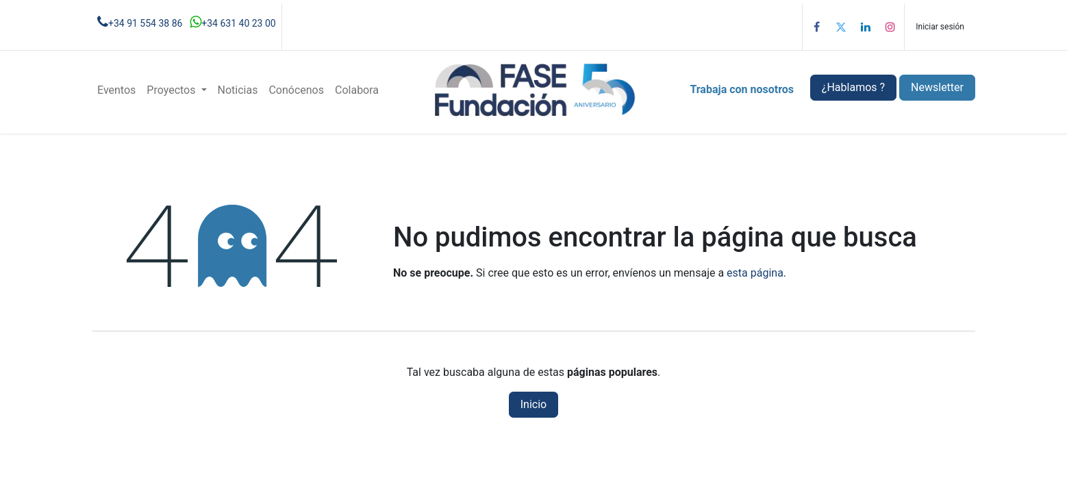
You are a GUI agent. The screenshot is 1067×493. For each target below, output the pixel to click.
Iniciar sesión (940, 26)
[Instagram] (890, 27)
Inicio (533, 404)
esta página (755, 272)
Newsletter (937, 87)
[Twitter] (841, 27)
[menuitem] (116, 90)
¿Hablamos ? (853, 87)
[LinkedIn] (866, 27)
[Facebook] (816, 27)
